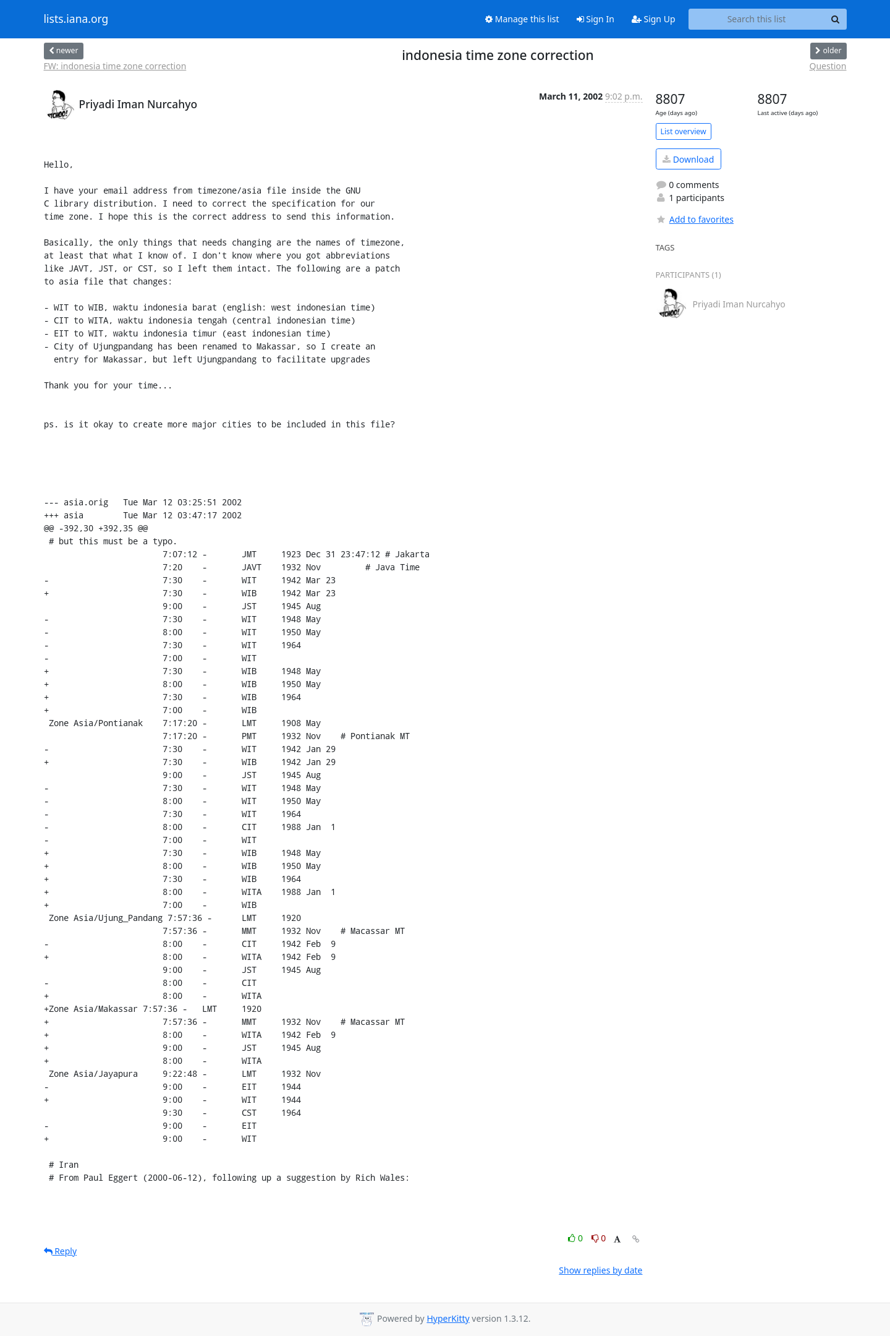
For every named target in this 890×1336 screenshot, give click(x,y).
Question (828, 66)
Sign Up (654, 19)
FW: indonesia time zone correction (115, 66)
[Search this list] (757, 19)
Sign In (595, 19)
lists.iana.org (76, 19)
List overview (683, 131)
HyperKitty (447, 1318)
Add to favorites (695, 219)
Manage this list (522, 19)
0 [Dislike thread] (598, 1238)
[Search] (835, 19)
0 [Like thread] (576, 1238)
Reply (60, 1251)
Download (688, 159)
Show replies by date (600, 1270)
